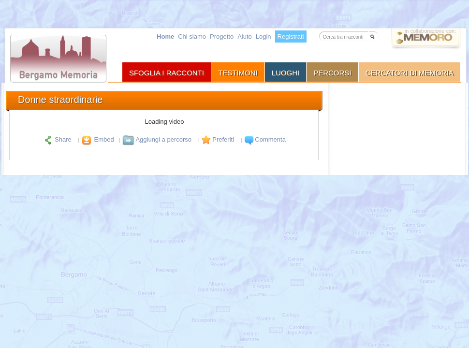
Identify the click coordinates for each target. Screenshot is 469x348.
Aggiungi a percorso (156, 139)
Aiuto (244, 36)
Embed (97, 139)
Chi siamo (192, 36)
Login (263, 36)
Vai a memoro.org (426, 40)
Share (58, 139)
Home (165, 36)
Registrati (291, 36)
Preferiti (217, 139)
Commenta (264, 139)
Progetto (222, 36)
